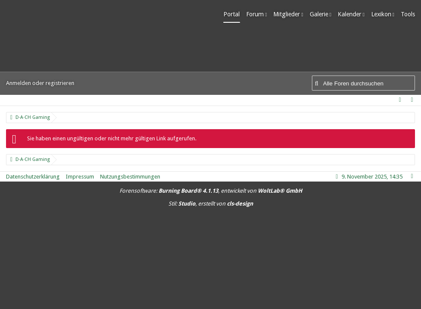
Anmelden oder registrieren (40, 83)
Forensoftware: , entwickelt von (210, 191)
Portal (231, 14)
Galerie (319, 14)
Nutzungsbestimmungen (130, 176)
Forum (255, 14)
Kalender (349, 14)
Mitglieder (286, 14)
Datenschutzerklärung (33, 176)
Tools (408, 14)
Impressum (80, 176)
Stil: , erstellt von (210, 203)
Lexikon (381, 14)
